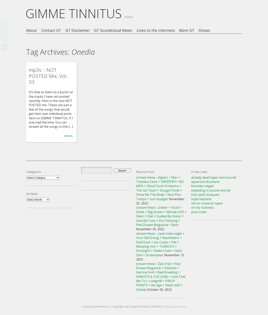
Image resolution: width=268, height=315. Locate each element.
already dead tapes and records (213, 177)
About (31, 30)
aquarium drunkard (205, 182)
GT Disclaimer (77, 30)
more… (69, 136)
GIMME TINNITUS (73, 13)
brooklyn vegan (202, 186)
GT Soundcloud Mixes (113, 30)
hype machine (201, 199)
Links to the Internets (156, 30)
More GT (186, 30)
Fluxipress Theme (175, 306)
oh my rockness (202, 207)
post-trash (199, 212)
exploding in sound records (211, 190)
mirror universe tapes (207, 203)
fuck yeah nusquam (205, 194)
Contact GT (51, 30)
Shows (204, 30)
